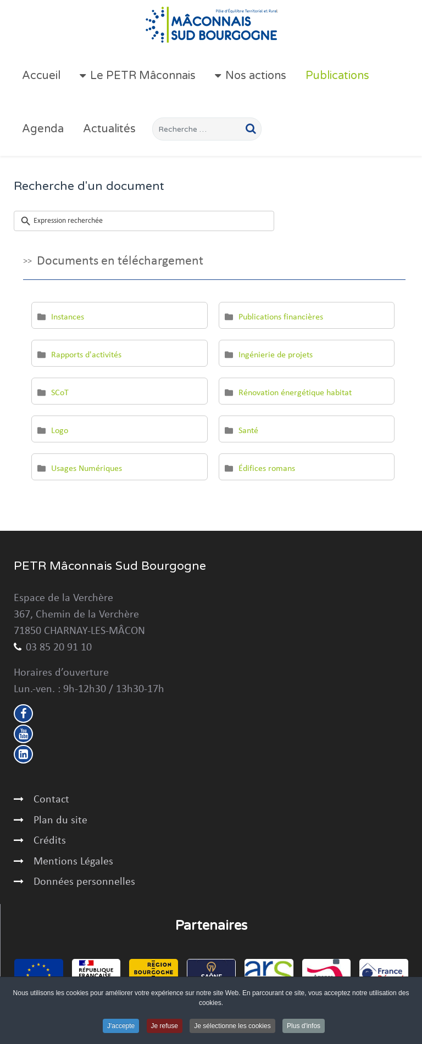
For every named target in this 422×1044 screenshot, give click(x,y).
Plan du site (60, 820)
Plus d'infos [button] (303, 1026)
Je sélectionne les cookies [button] (232, 1026)
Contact (51, 799)
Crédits (50, 840)
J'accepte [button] (121, 1026)
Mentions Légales (73, 861)
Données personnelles (84, 882)
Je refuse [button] (164, 1026)
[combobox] (207, 129)
